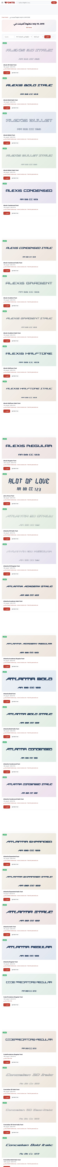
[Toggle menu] (2, 2)
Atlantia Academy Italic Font (12, 601)
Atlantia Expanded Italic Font (13, 891)
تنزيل (7, 72)
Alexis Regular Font (9, 460)
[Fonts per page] (23, 36)
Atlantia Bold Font (9, 693)
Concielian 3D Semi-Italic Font (13, 1124)
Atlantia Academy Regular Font (13, 658)
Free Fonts (5, 17)
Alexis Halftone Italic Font (11, 403)
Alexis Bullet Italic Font (11, 170)
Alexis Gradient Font (10, 298)
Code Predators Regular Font (13, 997)
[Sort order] (38, 36)
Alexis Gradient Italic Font (12, 333)
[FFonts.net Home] (10, 2)
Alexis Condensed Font (11, 205)
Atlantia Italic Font (9, 926)
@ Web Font (15, 72)
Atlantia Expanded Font (11, 856)
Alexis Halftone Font (10, 368)
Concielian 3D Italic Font (11, 1089)
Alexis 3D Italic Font (9, 65)
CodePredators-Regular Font (13, 1054)
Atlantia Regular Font (10, 962)
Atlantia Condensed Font (11, 764)
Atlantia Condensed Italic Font (13, 799)
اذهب (47, 36)
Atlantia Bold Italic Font (11, 729)
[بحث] (36, 2)
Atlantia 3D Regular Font (11, 566)
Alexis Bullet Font (9, 135)
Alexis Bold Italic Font (10, 100)
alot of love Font (8, 496)
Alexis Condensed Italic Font (12, 263)
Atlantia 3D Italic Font (10, 531)
